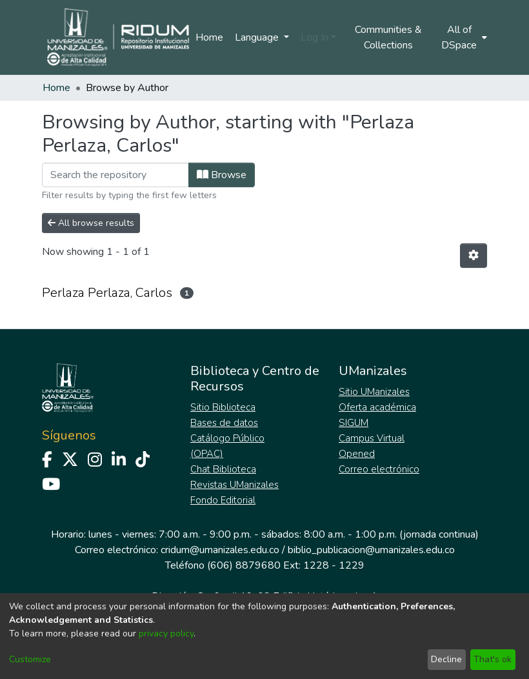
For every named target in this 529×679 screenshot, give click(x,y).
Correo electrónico (379, 469)
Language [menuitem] (258, 37)
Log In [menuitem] (314, 37)
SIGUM (353, 422)
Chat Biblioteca (223, 469)
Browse (221, 175)
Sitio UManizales (374, 391)
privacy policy (166, 633)
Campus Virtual (371, 438)
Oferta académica (377, 407)
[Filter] (115, 175)
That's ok (493, 659)
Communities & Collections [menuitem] (388, 37)
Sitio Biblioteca (222, 407)
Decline (446, 659)
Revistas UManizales (234, 484)
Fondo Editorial (222, 500)
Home (209, 37)
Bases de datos (224, 422)
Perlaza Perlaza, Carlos (107, 292)
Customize (30, 659)
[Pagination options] (473, 255)
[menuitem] (463, 37)
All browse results (91, 223)
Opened (357, 453)
